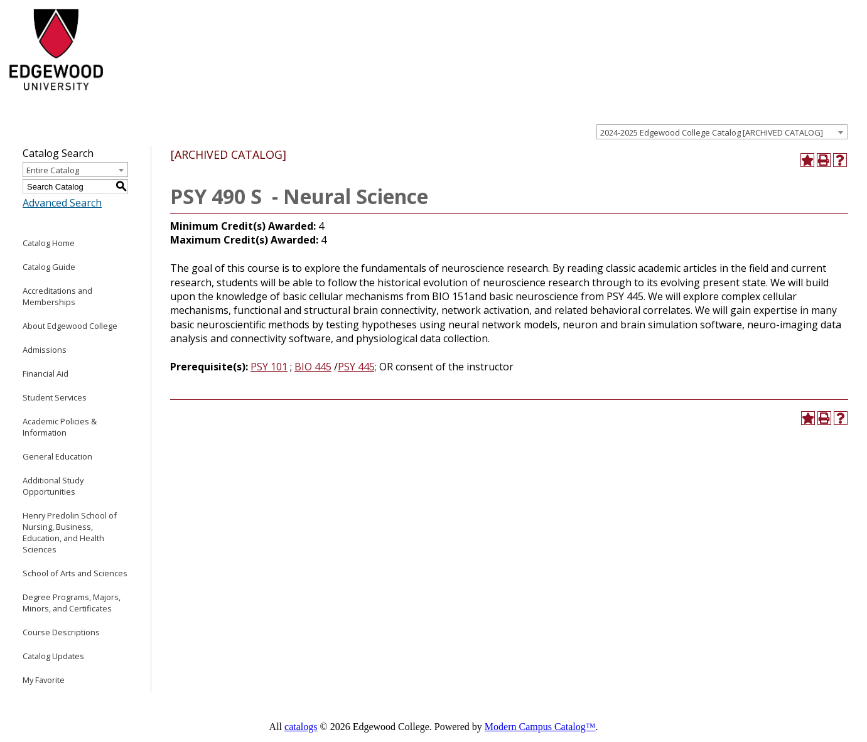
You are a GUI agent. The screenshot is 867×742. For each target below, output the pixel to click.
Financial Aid (45, 373)
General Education (57, 456)
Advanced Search (62, 203)
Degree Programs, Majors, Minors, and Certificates (72, 602)
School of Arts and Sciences (75, 573)
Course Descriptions (61, 632)
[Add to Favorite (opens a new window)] (807, 160)
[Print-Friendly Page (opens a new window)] (824, 160)
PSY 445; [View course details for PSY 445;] (357, 367)
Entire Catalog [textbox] (52, 170)
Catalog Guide (49, 266)
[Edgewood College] (55, 95)
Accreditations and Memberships (57, 296)
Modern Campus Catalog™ (540, 726)
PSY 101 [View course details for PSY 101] (269, 367)
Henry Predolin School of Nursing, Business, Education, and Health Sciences (70, 532)
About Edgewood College (70, 325)
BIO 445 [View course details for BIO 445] (312, 367)
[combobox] (722, 131)
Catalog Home (49, 243)
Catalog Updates (53, 656)
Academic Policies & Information (60, 427)
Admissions (45, 349)
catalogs (300, 726)
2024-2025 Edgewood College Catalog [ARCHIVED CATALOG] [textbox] (711, 132)
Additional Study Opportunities (53, 486)
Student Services (55, 397)
